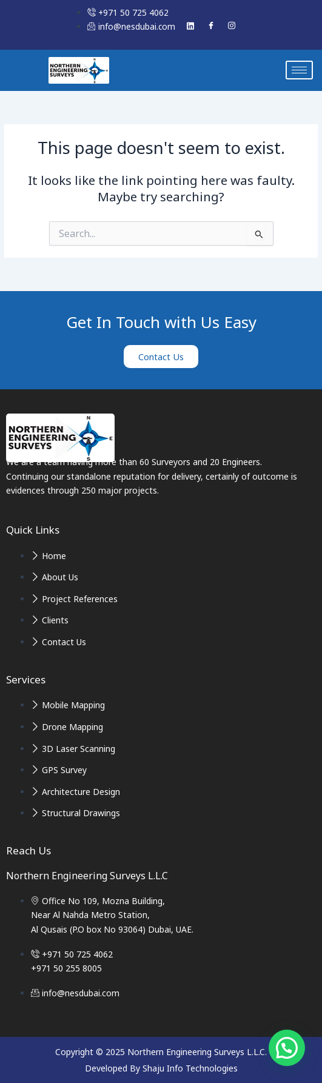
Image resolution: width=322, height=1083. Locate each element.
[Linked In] (190, 26)
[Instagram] (232, 26)
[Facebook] (211, 26)
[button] (287, 1048)
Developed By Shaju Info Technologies (161, 1068)
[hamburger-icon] (299, 70)
